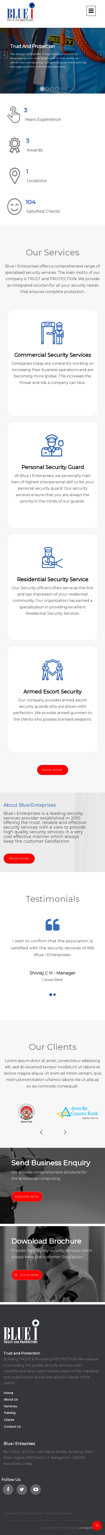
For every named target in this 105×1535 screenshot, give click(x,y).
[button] (4, 54)
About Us (11, 1399)
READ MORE (52, 770)
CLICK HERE (26, 1275)
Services (10, 1406)
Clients (9, 1420)
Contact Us (12, 1426)
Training (9, 1413)
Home (8, 1393)
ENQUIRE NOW (27, 1196)
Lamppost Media (90, 1527)
